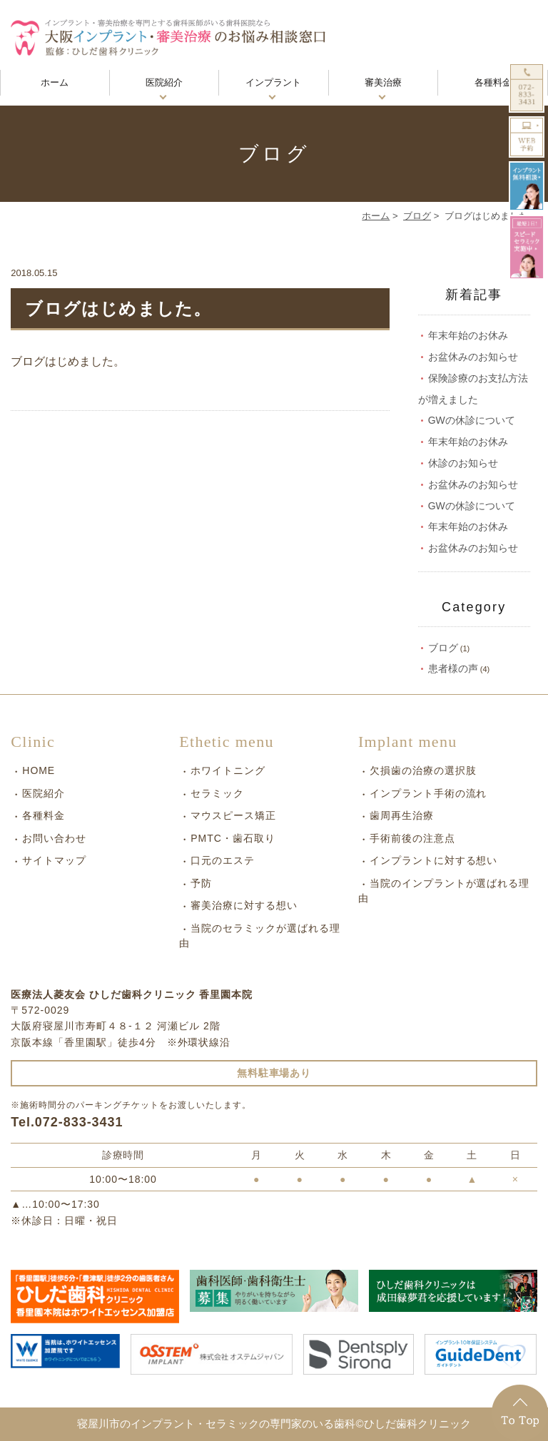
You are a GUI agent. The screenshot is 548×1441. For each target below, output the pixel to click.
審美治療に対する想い (244, 905)
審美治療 (383, 82)
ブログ (417, 215)
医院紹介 (164, 82)
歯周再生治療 (402, 815)
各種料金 (493, 82)
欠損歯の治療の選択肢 (423, 770)
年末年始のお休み (468, 335)
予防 (201, 883)
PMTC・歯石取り (233, 838)
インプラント (273, 82)
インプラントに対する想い (434, 860)
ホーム (54, 82)
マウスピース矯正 (233, 815)
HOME (38, 770)
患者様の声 (453, 668)
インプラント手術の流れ (428, 793)
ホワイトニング (228, 770)
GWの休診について (471, 420)
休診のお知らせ (463, 463)
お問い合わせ (54, 838)
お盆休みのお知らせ (473, 356)
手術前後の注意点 (412, 838)
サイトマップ (54, 860)
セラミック (217, 793)
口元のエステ (223, 860)
